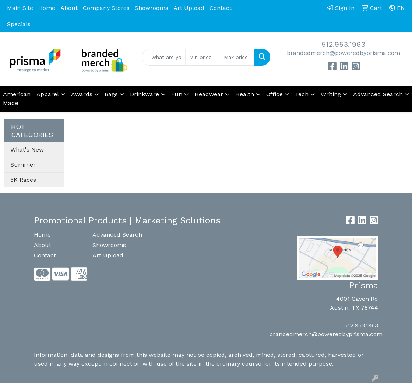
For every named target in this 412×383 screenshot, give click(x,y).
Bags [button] (111, 94)
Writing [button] (331, 94)
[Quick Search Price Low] (202, 57)
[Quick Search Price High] (237, 57)
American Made (17, 99)
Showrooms (151, 7)
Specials (19, 24)
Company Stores (106, 7)
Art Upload (188, 7)
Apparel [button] (47, 94)
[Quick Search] (164, 57)
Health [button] (244, 94)
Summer (23, 164)
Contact (220, 7)
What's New (27, 149)
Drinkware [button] (144, 94)
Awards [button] (81, 94)
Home (46, 7)
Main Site (20, 7)
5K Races (23, 179)
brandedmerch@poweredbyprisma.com (343, 52)
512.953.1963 (343, 44)
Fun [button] (176, 94)
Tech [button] (302, 94)
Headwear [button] (208, 94)
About (69, 7)
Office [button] (274, 94)
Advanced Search (117, 234)
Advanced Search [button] (378, 94)
